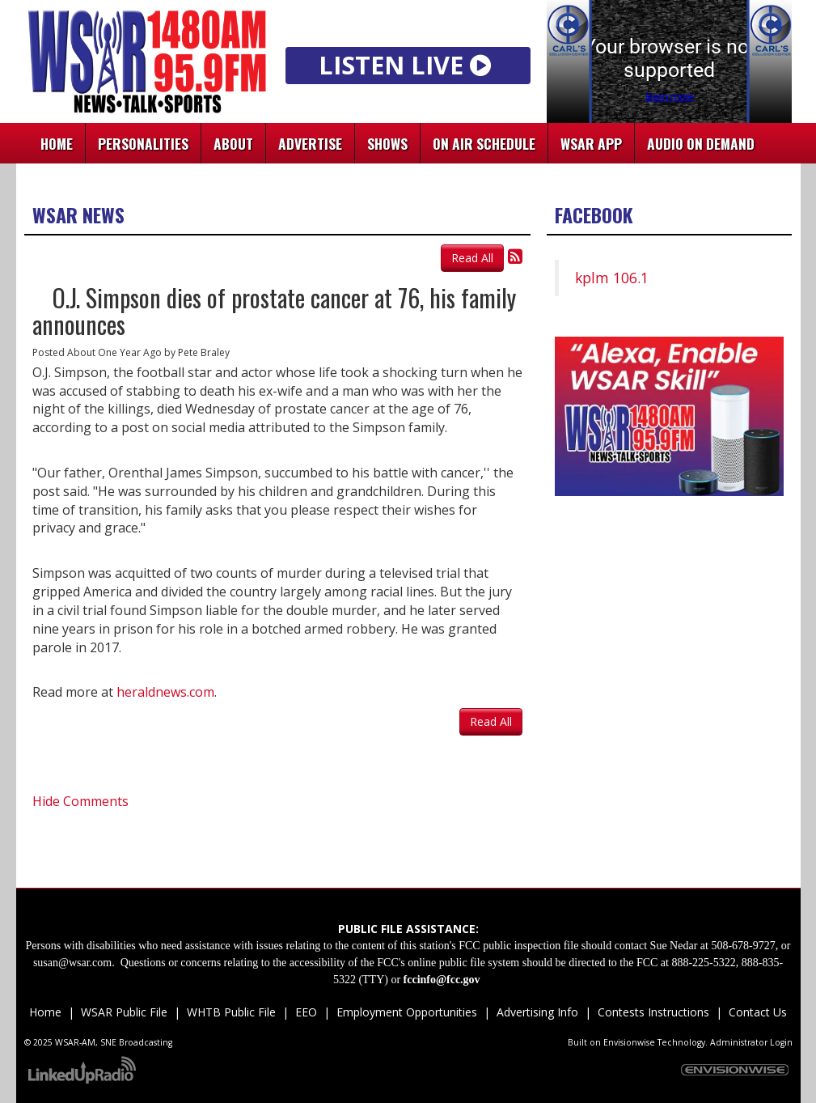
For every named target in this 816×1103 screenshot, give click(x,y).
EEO (306, 1012)
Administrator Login (751, 1042)
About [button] (233, 143)
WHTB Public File (231, 1012)
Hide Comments (80, 801)
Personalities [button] (143, 143)
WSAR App (591, 143)
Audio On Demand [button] (701, 143)
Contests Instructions (653, 1012)
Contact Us (756, 1012)
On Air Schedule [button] (484, 143)
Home (56, 143)
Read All (472, 257)
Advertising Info (537, 1012)
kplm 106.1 (612, 277)
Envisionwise (629, 1042)
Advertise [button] (310, 143)
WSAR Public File (124, 1012)
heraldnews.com (165, 692)
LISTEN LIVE (408, 65)
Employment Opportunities (406, 1012)
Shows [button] (387, 143)
